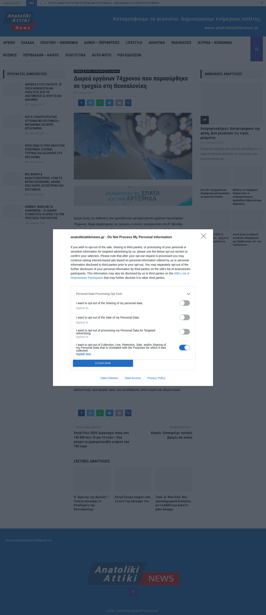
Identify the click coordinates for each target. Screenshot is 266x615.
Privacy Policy (156, 378)
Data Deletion (109, 378)
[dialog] (133, 307)
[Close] (205, 237)
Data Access (133, 378)
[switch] (184, 303)
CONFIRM (103, 363)
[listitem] (133, 293)
